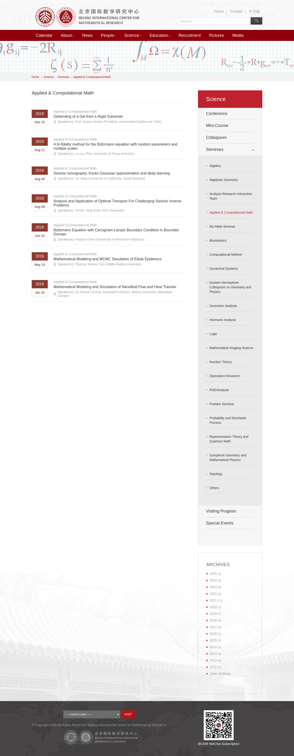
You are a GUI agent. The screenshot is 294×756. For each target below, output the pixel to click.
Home (219, 11)
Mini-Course (217, 125)
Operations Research (224, 376)
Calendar (44, 35)
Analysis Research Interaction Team (230, 196)
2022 (213, 594)
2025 (213, 574)
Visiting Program (221, 511)
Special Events (219, 523)
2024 (213, 580)
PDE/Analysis (219, 390)
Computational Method (225, 254)
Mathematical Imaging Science (231, 348)
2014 (213, 647)
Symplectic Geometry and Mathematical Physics (227, 457)
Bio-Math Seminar (222, 226)
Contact (236, 11)
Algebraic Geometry (223, 180)
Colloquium (216, 137)
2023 (213, 587)
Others (214, 488)
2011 (213, 667)
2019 (213, 614)
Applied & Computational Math (91, 77)
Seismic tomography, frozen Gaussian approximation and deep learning (112, 173)
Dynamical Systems (223, 268)
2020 (213, 607)
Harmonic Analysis (222, 320)
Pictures (216, 35)
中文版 (254, 11)
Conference (216, 113)
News (87, 35)
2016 (213, 634)
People (108, 35)
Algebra (214, 166)
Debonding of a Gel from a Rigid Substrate (88, 116)
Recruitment (189, 35)
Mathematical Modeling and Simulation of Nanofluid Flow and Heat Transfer (115, 287)
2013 (213, 654)
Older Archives (220, 674)
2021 (213, 600)
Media (237, 35)
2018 (213, 620)
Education (160, 35)
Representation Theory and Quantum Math (228, 439)
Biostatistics (217, 240)
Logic (213, 334)
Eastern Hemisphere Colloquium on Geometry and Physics (230, 287)
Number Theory (220, 362)
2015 (213, 640)
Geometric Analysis (223, 306)
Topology (215, 474)
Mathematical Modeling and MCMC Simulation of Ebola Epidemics (107, 259)
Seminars (63, 77)
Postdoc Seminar (221, 404)
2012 (213, 660)
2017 (213, 627)
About (67, 35)
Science (132, 35)
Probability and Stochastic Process (227, 420)
